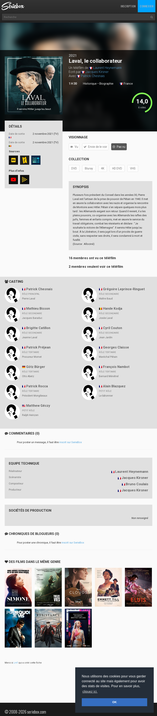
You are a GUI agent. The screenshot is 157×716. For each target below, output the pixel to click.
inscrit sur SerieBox (70, 442)
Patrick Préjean (38, 347)
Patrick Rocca (37, 386)
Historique (90, 83)
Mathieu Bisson (38, 308)
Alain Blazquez (114, 386)
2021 (73, 55)
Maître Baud (106, 298)
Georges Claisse (116, 347)
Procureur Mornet (32, 356)
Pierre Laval (28, 298)
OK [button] (114, 702)
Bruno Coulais (137, 484)
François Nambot (116, 367)
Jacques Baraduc (32, 318)
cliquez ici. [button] (90, 691)
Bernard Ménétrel (109, 376)
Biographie (106, 83)
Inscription (128, 6)
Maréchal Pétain (108, 356)
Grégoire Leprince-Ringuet (124, 289)
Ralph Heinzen (30, 415)
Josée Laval (106, 318)
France (126, 83)
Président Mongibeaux (34, 395)
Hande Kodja (112, 308)
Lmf (15, 662)
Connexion (146, 6)
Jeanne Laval (29, 337)
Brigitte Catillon (38, 328)
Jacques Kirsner (97, 72)
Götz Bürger (35, 367)
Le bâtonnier (106, 395)
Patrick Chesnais (93, 76)
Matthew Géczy (38, 406)
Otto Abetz (28, 376)
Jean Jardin (105, 337)
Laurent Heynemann (107, 68)
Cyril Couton (112, 328)
